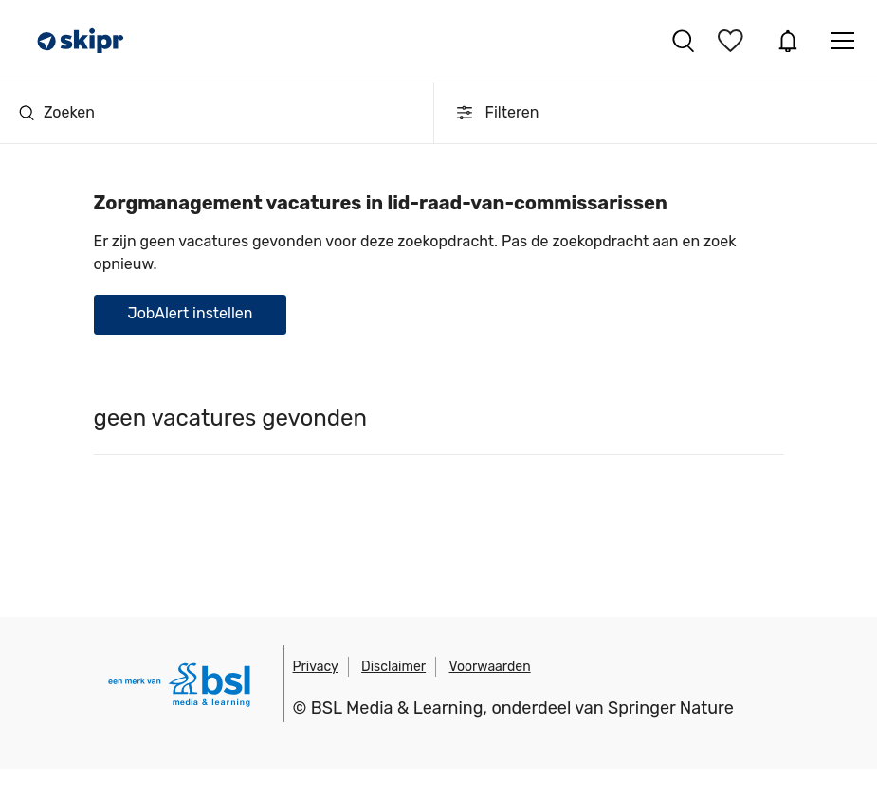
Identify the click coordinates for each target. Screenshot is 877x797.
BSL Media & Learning (397, 707)
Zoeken (57, 112)
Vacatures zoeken (683, 40)
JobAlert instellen (190, 313)
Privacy (315, 667)
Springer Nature (671, 707)
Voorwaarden (490, 667)
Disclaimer (393, 667)
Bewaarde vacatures (733, 40)
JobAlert (788, 40)
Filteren (496, 112)
